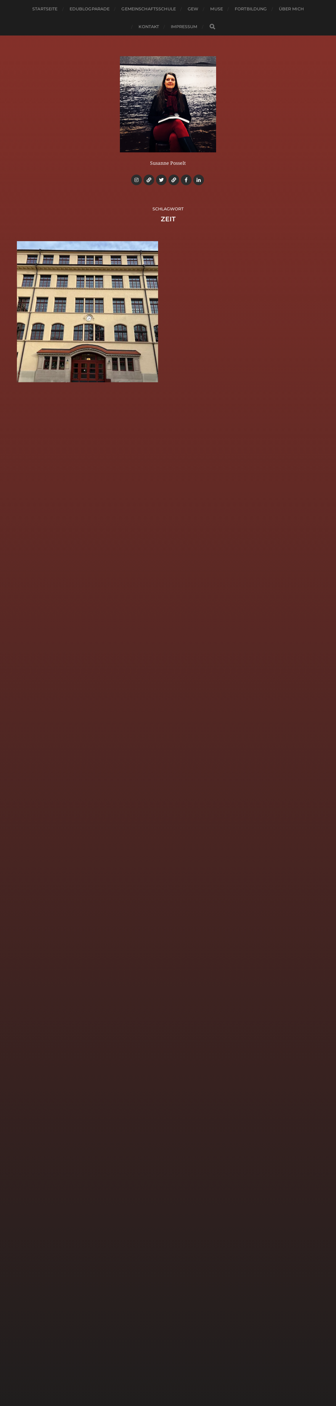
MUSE (216, 9)
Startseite (44, 9)
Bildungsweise (179, 1366)
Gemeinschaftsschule (148, 9)
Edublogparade (90, 9)
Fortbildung (251, 9)
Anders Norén (181, 1380)
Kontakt (149, 26)
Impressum (184, 26)
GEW (193, 9)
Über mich (291, 9)
